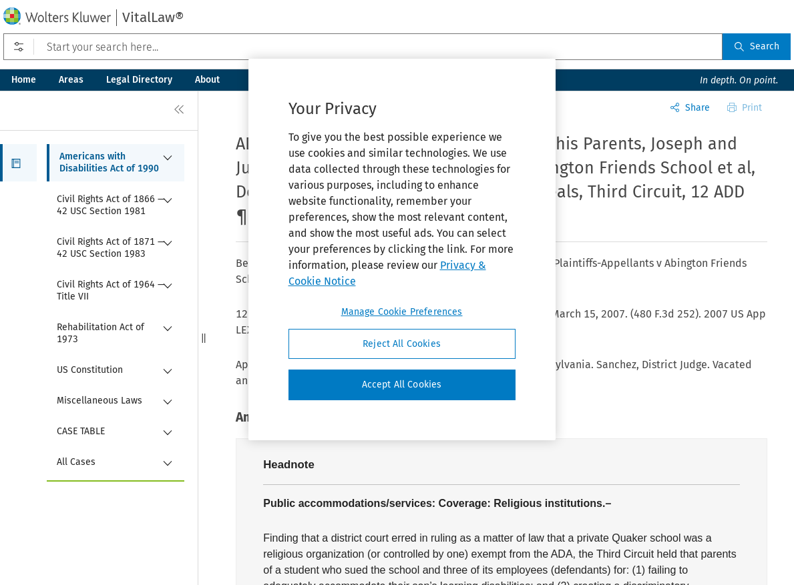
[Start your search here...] (363, 46)
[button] (18, 162)
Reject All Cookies (402, 344)
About (207, 79)
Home (23, 79)
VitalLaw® (153, 17)
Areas (71, 79)
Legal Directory (139, 79)
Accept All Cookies (402, 384)
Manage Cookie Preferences (402, 312)
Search (756, 46)
